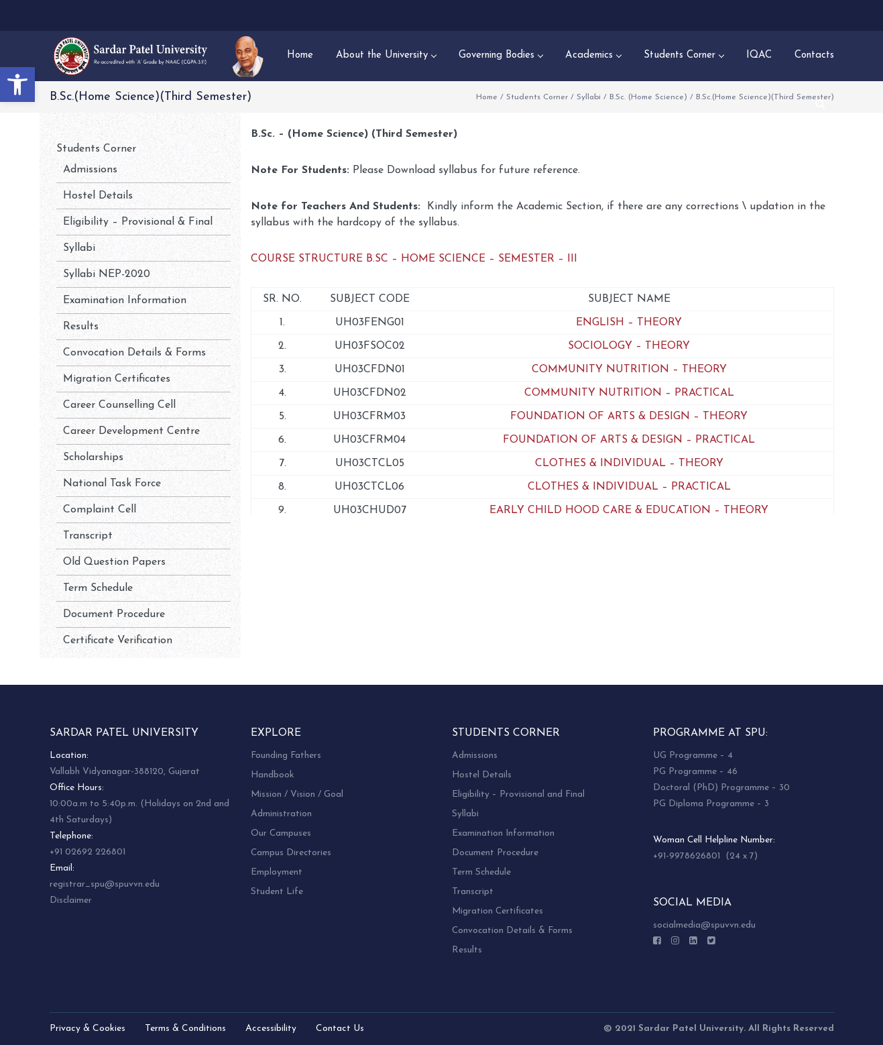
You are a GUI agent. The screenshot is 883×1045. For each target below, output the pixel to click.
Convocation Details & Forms (134, 352)
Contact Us (340, 1029)
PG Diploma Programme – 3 (711, 804)
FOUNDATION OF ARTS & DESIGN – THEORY (629, 416)
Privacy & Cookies (87, 1029)
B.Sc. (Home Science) (648, 97)
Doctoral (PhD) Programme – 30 (721, 787)
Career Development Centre (131, 431)
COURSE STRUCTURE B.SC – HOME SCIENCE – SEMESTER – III (414, 259)
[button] (17, 84)
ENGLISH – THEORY (629, 322)
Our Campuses (281, 833)
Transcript (88, 536)
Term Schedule (98, 588)
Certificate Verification (117, 640)
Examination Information (124, 300)
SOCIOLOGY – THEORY (629, 346)
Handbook (272, 775)
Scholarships (93, 457)
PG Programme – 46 (695, 771)
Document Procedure (114, 614)
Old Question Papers (114, 562)
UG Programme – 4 (693, 755)
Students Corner (537, 97)
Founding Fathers (286, 755)
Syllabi (589, 97)
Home (486, 97)
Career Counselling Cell (119, 405)
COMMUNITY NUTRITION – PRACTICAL (629, 393)
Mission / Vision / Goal (297, 794)
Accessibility (270, 1029)
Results (81, 326)
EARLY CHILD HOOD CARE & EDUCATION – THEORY (628, 510)
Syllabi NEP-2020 (106, 274)
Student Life (277, 891)
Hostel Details (98, 195)
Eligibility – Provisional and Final (518, 794)
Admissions (90, 169)
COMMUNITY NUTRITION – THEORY (629, 369)
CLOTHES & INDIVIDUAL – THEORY (629, 463)
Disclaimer (71, 900)
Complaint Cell (99, 509)
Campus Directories (291, 852)
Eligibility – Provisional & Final (138, 222)
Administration (281, 814)
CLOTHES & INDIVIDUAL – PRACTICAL (629, 487)
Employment (276, 872)
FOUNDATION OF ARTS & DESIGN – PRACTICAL (629, 440)
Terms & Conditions (185, 1029)
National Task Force (112, 483)
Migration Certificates (116, 379)
